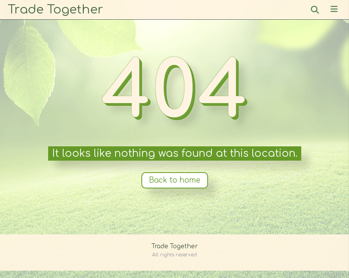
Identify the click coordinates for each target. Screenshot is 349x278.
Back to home (174, 180)
